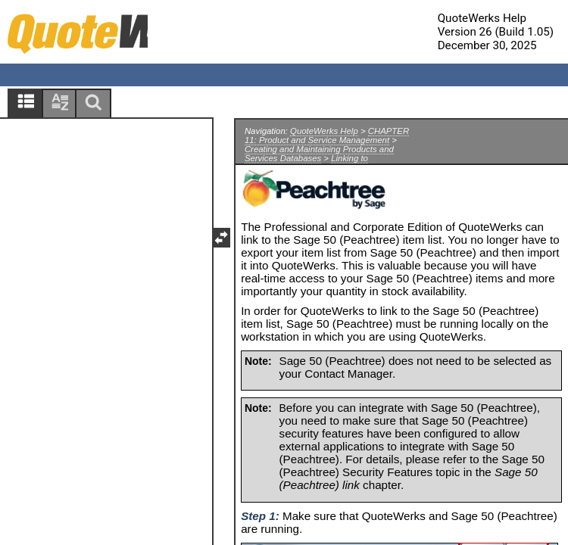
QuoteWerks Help (324, 130)
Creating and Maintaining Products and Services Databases (319, 154)
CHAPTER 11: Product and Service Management (327, 135)
